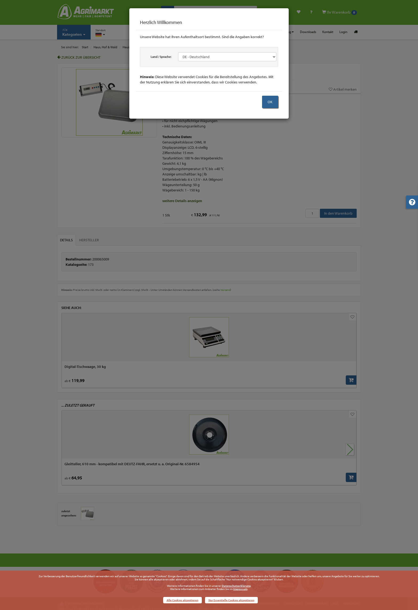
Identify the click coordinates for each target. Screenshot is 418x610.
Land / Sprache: (161, 57)
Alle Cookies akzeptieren (182, 600)
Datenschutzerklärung (236, 586)
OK (270, 101)
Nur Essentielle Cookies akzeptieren (231, 600)
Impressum (240, 589)
